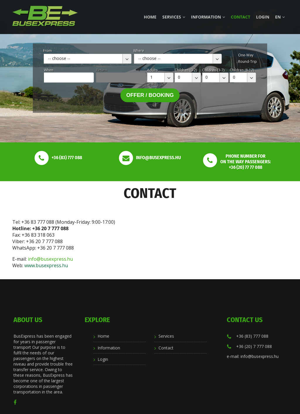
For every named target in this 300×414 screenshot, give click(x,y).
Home (150, 17)
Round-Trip (247, 61)
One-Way (245, 55)
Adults (152, 70)
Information (208, 17)
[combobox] (87, 58)
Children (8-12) (242, 70)
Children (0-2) (186, 70)
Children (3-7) (213, 70)
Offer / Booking (150, 95)
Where (138, 50)
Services (173, 17)
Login (262, 17)
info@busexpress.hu (50, 259)
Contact (240, 17)
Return (101, 70)
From (47, 50)
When (48, 70)
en (280, 17)
